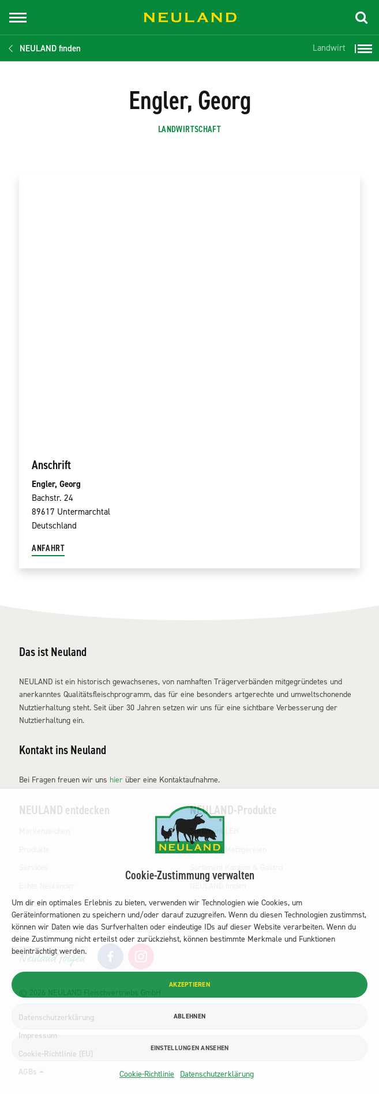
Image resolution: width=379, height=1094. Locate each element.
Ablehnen (189, 1016)
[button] (361, 17)
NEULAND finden (50, 48)
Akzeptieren (189, 984)
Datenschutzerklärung (217, 1074)
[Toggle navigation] (18, 17)
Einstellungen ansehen (190, 1048)
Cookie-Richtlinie (146, 1074)
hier (116, 779)
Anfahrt (48, 548)
